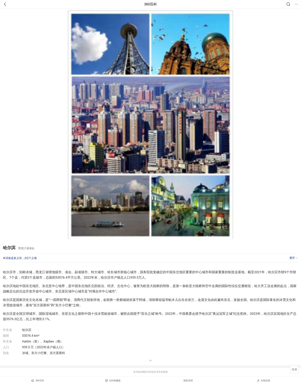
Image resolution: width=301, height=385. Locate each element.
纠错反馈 (263, 380)
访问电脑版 (113, 380)
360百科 (150, 4)
